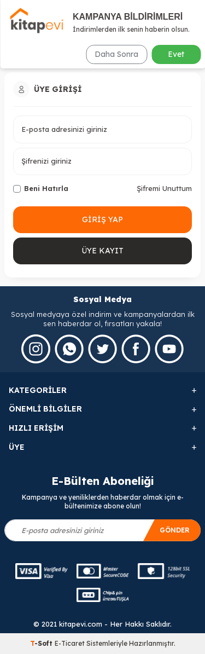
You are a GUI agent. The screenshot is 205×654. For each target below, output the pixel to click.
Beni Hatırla (40, 188)
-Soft (42, 643)
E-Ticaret (70, 643)
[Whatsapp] (69, 348)
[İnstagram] (35, 348)
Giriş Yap (102, 219)
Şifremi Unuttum (164, 188)
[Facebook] (135, 348)
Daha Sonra (116, 54)
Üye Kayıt (102, 251)
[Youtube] (169, 348)
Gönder (175, 530)
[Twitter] (102, 348)
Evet (176, 54)
